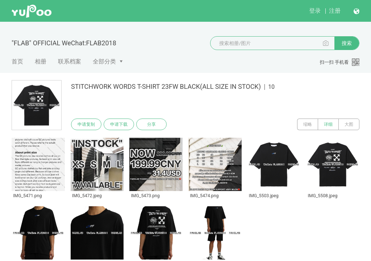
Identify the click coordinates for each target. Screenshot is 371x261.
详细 (328, 124)
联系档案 (69, 61)
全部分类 (104, 61)
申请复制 (86, 124)
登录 (315, 10)
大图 (349, 124)
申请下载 (119, 124)
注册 (335, 10)
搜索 (347, 43)
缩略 (307, 124)
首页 (17, 61)
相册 (40, 61)
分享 (151, 124)
